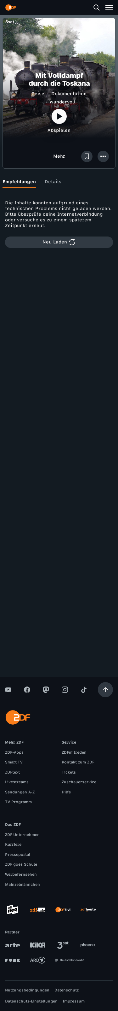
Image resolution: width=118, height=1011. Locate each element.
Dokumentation (69, 93)
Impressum (74, 1001)
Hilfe (66, 792)
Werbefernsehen (21, 874)
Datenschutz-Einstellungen (31, 1001)
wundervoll (63, 102)
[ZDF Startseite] (10, 7)
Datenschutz (66, 990)
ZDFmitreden (74, 752)
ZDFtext (12, 772)
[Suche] (96, 7)
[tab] (19, 182)
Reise (37, 93)
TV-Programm (18, 802)
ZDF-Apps (14, 752)
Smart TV (14, 762)
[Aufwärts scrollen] (105, 689)
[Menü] (109, 7)
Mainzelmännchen (22, 884)
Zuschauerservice (79, 782)
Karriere (13, 844)
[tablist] (59, 182)
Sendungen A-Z (20, 792)
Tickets (69, 772)
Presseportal (17, 854)
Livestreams (17, 782)
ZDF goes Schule (21, 864)
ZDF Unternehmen (22, 835)
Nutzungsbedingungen (27, 990)
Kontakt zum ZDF (78, 762)
